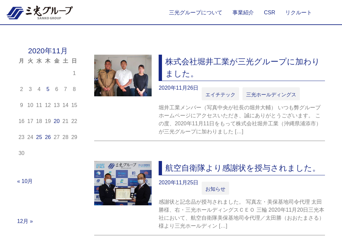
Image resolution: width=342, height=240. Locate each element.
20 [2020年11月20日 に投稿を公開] (57, 121)
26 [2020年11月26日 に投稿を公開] (48, 137)
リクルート (298, 12)
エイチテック (218, 94)
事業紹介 (243, 12)
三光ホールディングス (264, 94)
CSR (269, 12)
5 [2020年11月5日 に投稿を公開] (47, 89)
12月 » (25, 221)
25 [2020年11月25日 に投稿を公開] (39, 137)
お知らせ (214, 187)
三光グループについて (195, 12)
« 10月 (25, 181)
